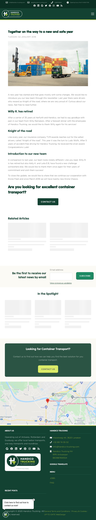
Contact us (48, 202)
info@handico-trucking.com (66, 447)
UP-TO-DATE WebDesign (55, 514)
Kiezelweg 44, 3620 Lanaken (67, 438)
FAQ (52, 483)
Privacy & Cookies (79, 511)
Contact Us (48, 369)
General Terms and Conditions (57, 511)
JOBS (52, 478)
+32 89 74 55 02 (60, 442)
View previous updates (61, 283)
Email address (56, 270)
